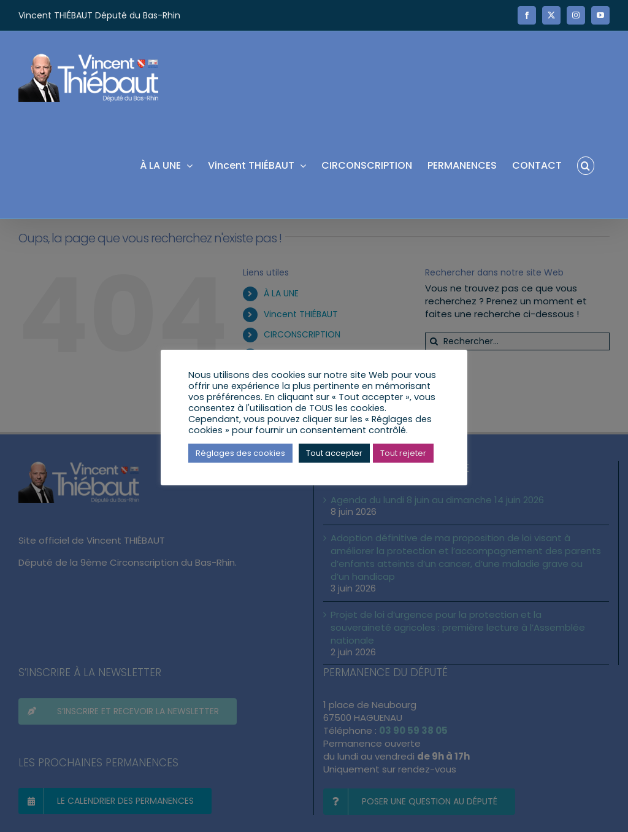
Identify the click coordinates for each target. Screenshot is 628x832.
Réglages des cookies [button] (240, 453)
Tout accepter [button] (334, 453)
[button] (585, 164)
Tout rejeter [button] (403, 453)
